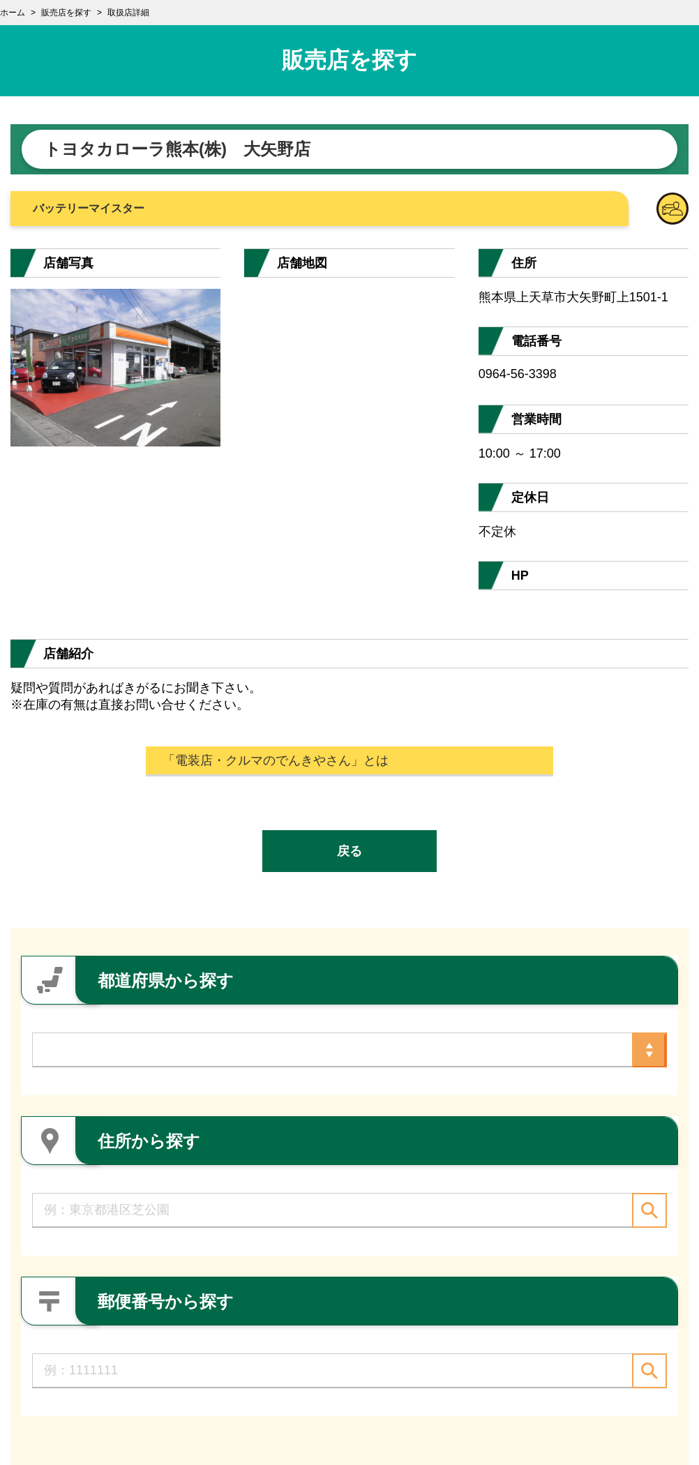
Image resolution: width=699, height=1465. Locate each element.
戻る (349, 851)
